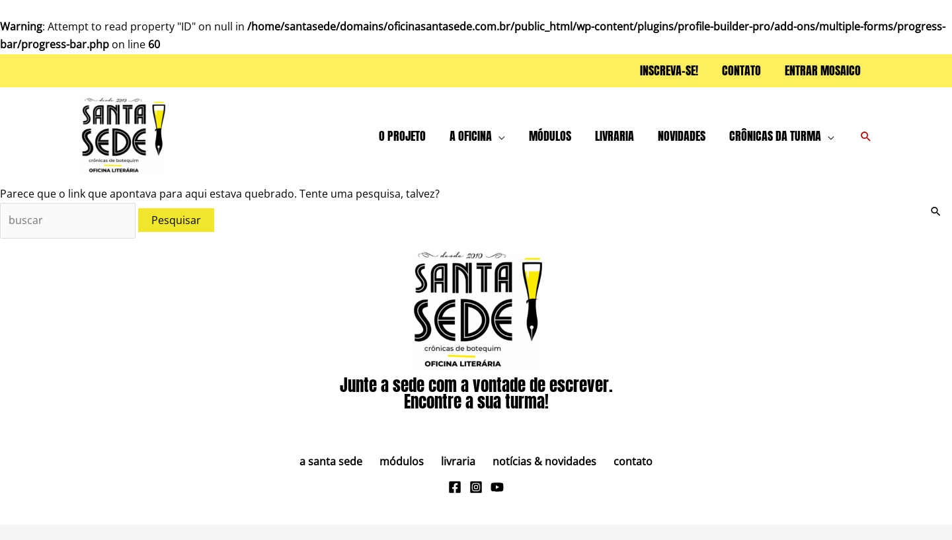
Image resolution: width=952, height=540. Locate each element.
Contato (619, 461)
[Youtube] (497, 487)
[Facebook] (454, 487)
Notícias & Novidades (538, 461)
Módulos (408, 461)
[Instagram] (476, 487)
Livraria (458, 461)
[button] (498, 136)
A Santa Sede (344, 461)
